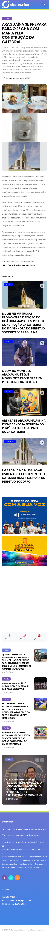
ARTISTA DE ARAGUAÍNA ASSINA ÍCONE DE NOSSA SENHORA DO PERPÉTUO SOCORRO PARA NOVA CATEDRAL (23, 426)
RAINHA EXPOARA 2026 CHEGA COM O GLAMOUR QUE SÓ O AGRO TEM (15, 686)
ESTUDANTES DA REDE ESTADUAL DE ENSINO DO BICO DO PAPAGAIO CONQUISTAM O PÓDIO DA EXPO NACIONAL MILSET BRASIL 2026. (16, 710)
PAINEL (7, 18)
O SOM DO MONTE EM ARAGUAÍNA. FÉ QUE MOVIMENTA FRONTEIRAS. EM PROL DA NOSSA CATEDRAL (22, 376)
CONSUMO (10, 441)
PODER (8, 284)
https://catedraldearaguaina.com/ (18, 265)
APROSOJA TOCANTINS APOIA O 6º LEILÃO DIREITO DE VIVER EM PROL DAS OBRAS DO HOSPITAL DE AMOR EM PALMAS (16, 738)
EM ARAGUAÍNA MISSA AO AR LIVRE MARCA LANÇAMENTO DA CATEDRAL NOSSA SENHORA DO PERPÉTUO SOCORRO (23, 476)
